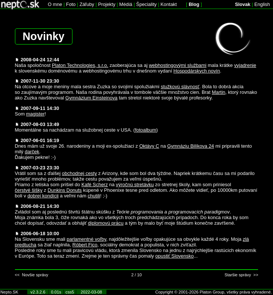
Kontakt (169, 4)
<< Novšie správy (32, 275)
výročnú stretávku (135, 184)
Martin (218, 92)
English (262, 4)
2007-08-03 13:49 (40, 124)
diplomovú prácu (106, 223)
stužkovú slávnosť (180, 86)
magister (35, 114)
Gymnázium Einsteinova (91, 98)
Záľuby (87, 4)
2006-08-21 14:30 (40, 206)
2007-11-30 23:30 (40, 81)
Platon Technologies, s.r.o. (80, 65)
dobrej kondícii (43, 196)
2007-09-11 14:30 (40, 108)
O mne (55, 4)
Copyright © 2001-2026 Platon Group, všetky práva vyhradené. (213, 292)
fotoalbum (145, 130)
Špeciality (146, 4)
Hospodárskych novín (196, 71)
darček (32, 151)
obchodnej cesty (79, 173)
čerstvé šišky (29, 190)
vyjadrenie (245, 65)
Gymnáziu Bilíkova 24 (190, 146)
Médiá (125, 4)
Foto (71, 4)
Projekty (106, 4)
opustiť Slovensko (174, 256)
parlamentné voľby (86, 239)
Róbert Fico (84, 245)
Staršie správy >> (241, 275)
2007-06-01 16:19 (40, 140)
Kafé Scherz (94, 184)
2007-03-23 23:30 (40, 167)
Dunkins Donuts (64, 190)
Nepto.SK (9, 292)
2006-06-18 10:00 (40, 233)
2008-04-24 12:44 (40, 59)
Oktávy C (149, 146)
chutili (94, 196)
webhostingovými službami (178, 65)
